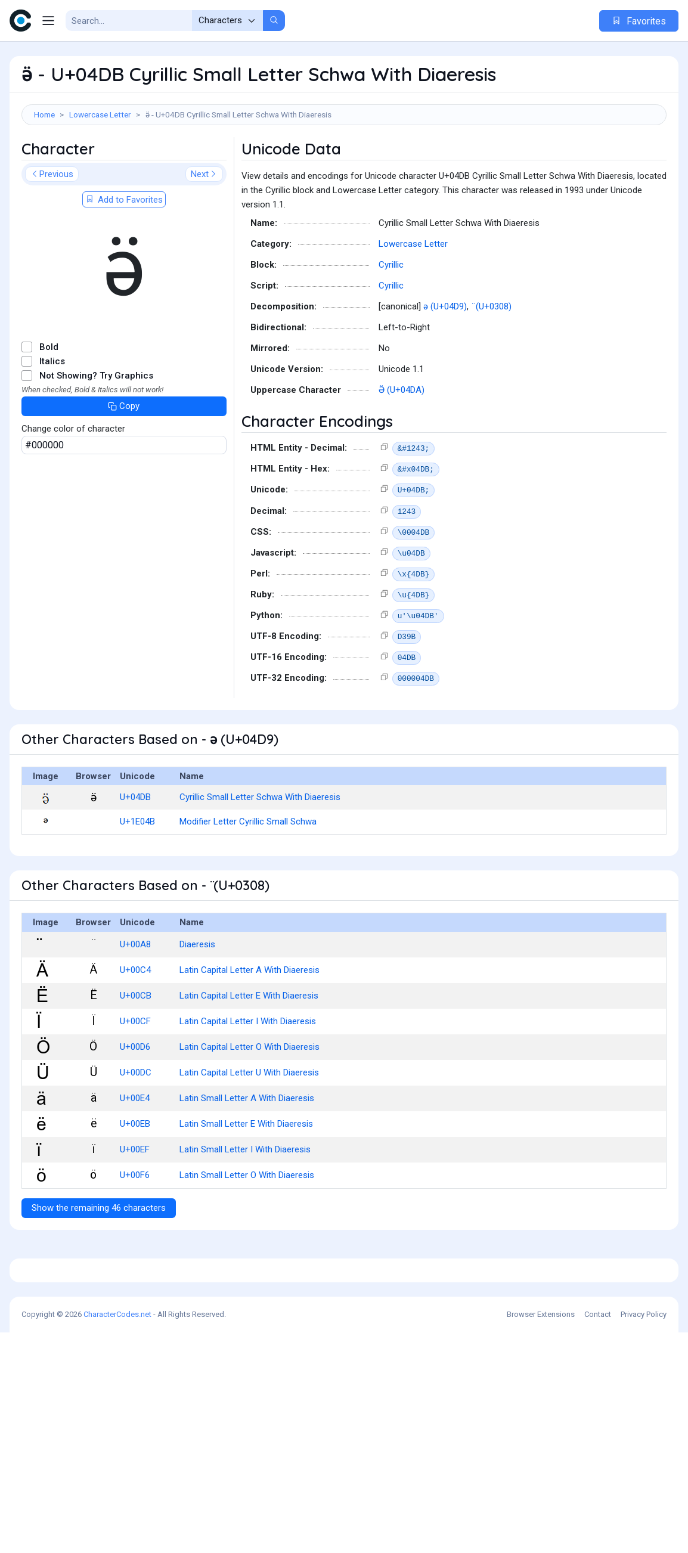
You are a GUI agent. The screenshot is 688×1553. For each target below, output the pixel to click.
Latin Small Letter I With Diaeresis (245, 1203)
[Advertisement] (344, 164)
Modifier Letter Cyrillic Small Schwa (248, 875)
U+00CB (135, 1049)
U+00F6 (135, 1228)
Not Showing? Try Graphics (96, 429)
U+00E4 (135, 1151)
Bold (48, 400)
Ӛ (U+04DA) (401, 443)
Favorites (639, 21)
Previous (51, 227)
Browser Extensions (541, 1534)
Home (44, 114)
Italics (52, 415)
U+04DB (135, 850)
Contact (597, 1534)
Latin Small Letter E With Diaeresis (246, 1177)
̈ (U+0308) (492, 360)
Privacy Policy (644, 1534)
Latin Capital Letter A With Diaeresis (249, 1023)
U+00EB (135, 1177)
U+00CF (135, 1075)
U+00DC (135, 1126)
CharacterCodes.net (117, 1534)
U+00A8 (135, 998)
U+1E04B (137, 875)
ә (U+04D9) (445, 360)
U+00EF (135, 1203)
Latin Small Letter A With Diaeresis (246, 1151)
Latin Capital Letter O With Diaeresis (249, 1100)
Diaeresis (197, 998)
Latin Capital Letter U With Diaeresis (249, 1126)
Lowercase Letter (100, 114)
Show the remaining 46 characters (99, 1261)
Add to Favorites (124, 253)
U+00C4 (135, 1023)
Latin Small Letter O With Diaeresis (246, 1228)
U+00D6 (135, 1100)
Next (204, 227)
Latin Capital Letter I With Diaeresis (247, 1075)
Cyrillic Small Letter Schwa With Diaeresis (259, 850)
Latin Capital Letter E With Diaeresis (248, 1049)
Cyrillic (391, 318)
